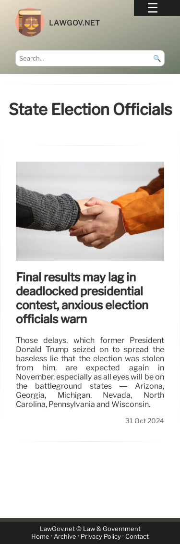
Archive (65, 537)
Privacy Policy (101, 537)
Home (40, 537)
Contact (137, 537)
